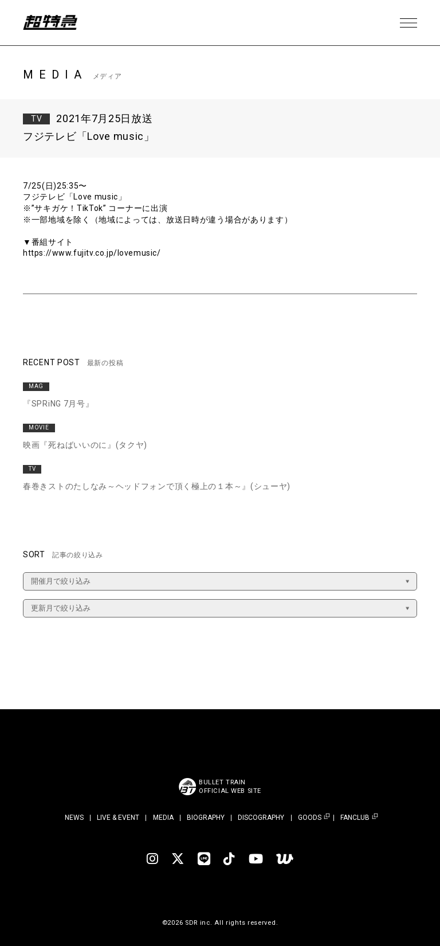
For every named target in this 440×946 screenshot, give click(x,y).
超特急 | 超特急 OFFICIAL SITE (51, 23)
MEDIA (163, 818)
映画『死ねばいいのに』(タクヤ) (85, 444)
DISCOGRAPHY (261, 818)
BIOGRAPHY (206, 818)
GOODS (309, 818)
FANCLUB (355, 818)
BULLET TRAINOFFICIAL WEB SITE (230, 787)
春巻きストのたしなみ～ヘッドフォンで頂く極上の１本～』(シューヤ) (156, 486)
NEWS (74, 818)
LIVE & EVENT (118, 818)
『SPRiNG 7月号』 (58, 403)
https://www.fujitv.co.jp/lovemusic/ (93, 252)
